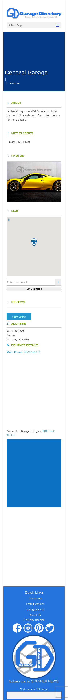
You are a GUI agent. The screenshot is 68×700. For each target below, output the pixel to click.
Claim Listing (19, 316)
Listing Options (35, 604)
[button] (34, 242)
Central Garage (26, 72)
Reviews (16, 302)
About (14, 103)
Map (12, 211)
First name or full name (34, 689)
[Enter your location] (31, 282)
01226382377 (32, 352)
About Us (35, 615)
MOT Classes (20, 133)
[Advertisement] (34, 390)
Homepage (35, 598)
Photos (15, 156)
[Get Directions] (34, 289)
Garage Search (35, 609)
